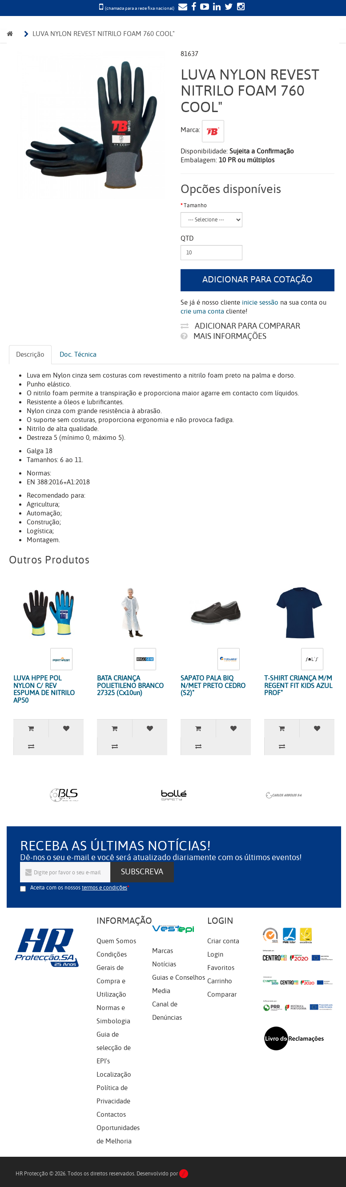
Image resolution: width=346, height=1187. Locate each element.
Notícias (164, 964)
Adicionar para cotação (257, 279)
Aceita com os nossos (78, 888)
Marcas (162, 951)
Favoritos (220, 968)
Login (215, 954)
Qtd (187, 238)
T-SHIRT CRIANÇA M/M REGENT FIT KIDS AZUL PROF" (298, 685)
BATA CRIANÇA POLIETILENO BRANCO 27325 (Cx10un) (130, 685)
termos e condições (104, 888)
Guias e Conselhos (178, 977)
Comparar (222, 994)
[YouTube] (203, 7)
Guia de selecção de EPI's (114, 1048)
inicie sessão (260, 302)
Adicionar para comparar (240, 326)
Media (161, 991)
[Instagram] (240, 7)
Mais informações (223, 336)
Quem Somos (116, 941)
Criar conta (223, 941)
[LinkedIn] (216, 7)
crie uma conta (202, 311)
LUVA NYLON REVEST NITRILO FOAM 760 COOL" (103, 33)
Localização (114, 1074)
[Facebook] (192, 7)
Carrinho (219, 981)
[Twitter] (227, 7)
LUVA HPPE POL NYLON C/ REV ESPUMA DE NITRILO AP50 (44, 689)
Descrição (30, 354)
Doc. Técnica (78, 354)
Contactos (111, 1114)
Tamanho (195, 205)
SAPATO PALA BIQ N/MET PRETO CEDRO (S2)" (213, 685)
